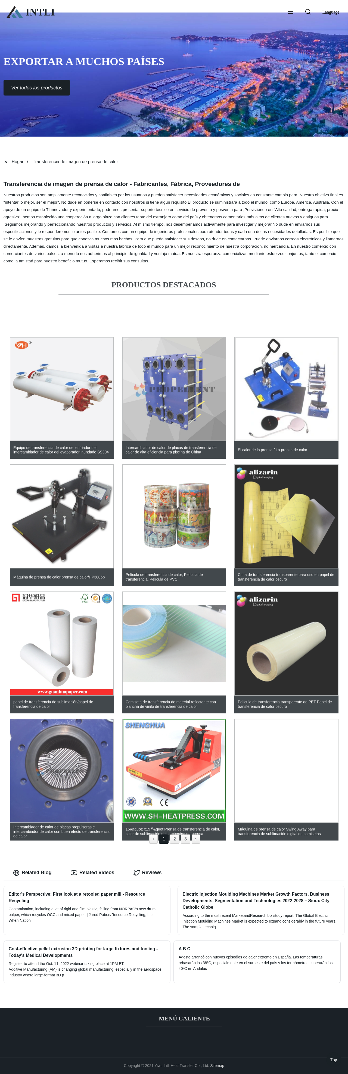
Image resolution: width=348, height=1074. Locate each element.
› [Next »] (196, 839)
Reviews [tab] (147, 873)
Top (333, 1058)
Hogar (18, 161)
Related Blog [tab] (32, 873)
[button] (290, 12)
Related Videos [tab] (92, 873)
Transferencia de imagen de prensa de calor (75, 161)
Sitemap (217, 1065)
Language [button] (330, 12)
